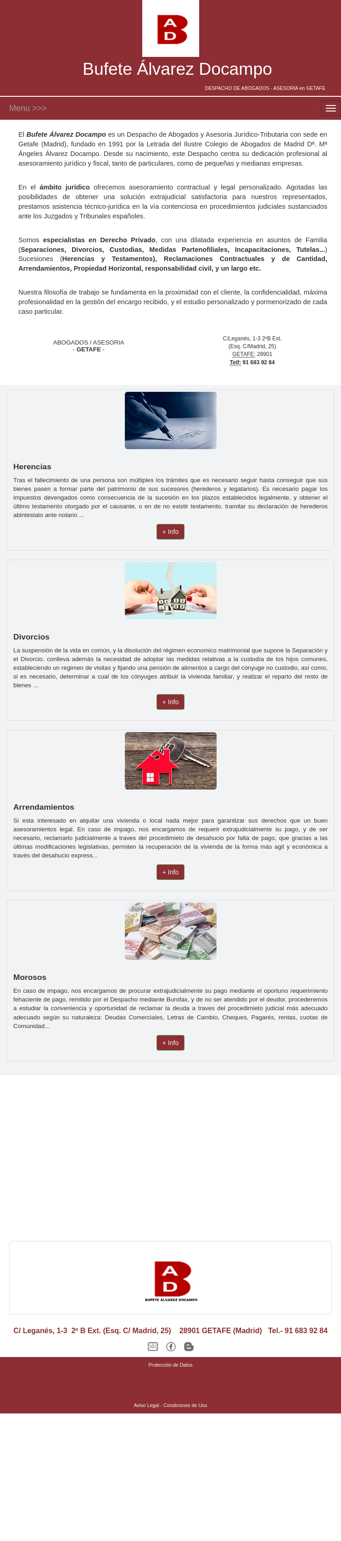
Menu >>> (28, 108)
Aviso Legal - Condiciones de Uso (170, 1405)
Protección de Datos (171, 1365)
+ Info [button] (170, 531)
